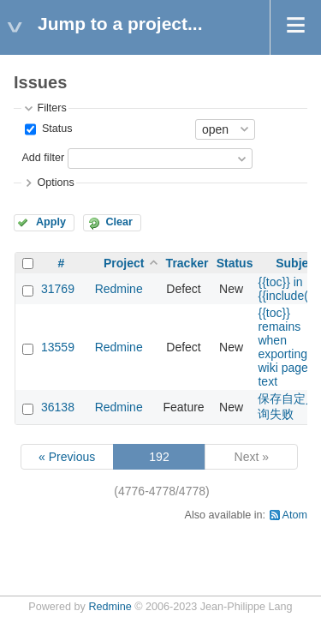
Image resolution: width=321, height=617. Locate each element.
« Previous (67, 457)
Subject (297, 263)
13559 (57, 347)
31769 (57, 289)
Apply (51, 222)
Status (55, 129)
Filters (51, 108)
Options (55, 183)
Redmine (119, 289)
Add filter (42, 158)
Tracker (187, 263)
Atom (294, 515)
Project (124, 263)
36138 (57, 407)
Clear (119, 222)
